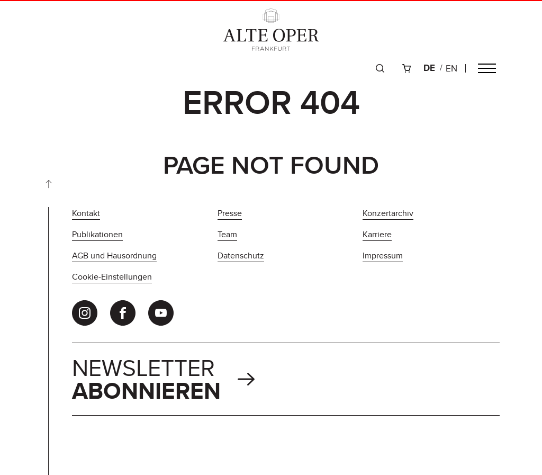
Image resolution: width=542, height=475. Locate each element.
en (451, 68)
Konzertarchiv (388, 213)
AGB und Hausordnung (114, 255)
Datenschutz (241, 255)
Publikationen (97, 234)
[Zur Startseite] (271, 29)
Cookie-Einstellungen (112, 277)
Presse (230, 213)
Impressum (383, 255)
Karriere (377, 234)
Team (227, 234)
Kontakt (86, 213)
